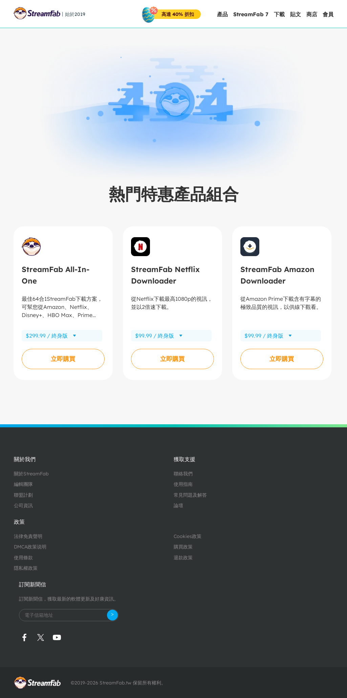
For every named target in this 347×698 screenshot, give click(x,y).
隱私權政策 (26, 568)
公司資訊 (23, 505)
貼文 (295, 14)
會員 (328, 14)
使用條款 (23, 558)
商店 (311, 14)
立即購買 (63, 359)
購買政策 (183, 547)
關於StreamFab (31, 474)
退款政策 (183, 558)
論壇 (178, 505)
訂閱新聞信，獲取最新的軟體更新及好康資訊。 (68, 599)
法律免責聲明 (28, 536)
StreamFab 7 (250, 14)
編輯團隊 (23, 484)
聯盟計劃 (23, 495)
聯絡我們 (183, 474)
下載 (279, 14)
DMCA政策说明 (30, 547)
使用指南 (183, 484)
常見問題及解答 (190, 495)
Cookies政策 (187, 536)
